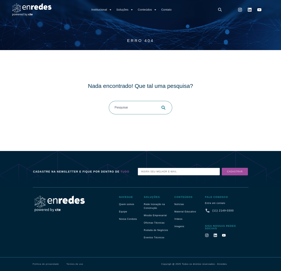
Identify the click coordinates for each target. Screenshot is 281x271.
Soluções (124, 9)
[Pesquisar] (164, 107)
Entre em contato (215, 203)
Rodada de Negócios (156, 230)
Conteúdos (147, 9)
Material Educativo (185, 211)
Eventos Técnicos (154, 237)
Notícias (179, 204)
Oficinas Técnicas (154, 222)
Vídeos (178, 219)
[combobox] (187, 9)
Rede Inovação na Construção (154, 206)
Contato (166, 9)
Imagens (179, 226)
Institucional (101, 9)
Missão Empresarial (155, 215)
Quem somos (126, 204)
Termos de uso (74, 264)
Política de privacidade (46, 264)
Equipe (123, 211)
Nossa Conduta (128, 219)
